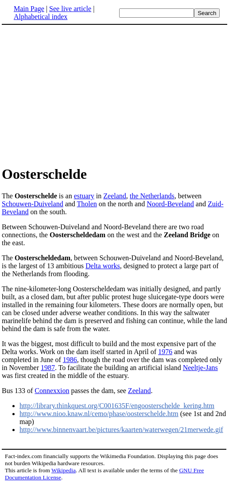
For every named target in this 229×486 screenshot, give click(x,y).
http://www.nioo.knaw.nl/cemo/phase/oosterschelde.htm (99, 413)
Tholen (87, 204)
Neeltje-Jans (200, 367)
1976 (165, 351)
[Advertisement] (76, 95)
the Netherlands (152, 196)
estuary (84, 196)
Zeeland (114, 196)
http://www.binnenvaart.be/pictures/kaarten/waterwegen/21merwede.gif (121, 429)
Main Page (29, 8)
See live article (70, 8)
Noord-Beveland (170, 204)
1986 (70, 359)
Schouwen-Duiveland (32, 204)
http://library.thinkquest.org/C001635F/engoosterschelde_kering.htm (116, 405)
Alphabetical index (40, 16)
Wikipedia (63, 470)
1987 (48, 367)
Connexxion (52, 390)
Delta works (102, 266)
